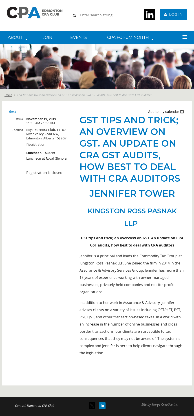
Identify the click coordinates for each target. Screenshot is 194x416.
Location (18, 130)
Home (8, 95)
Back (12, 111)
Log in (176, 14)
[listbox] (166, 111)
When (19, 119)
